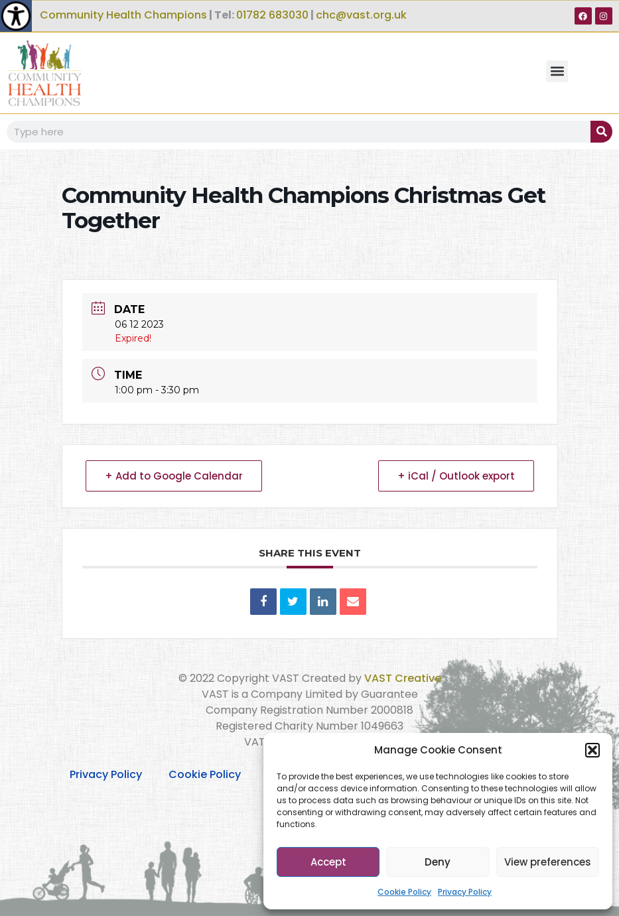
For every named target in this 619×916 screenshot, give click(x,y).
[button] (592, 750)
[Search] (601, 132)
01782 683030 (272, 15)
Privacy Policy (465, 891)
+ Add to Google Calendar (174, 476)
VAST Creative (402, 678)
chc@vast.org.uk (361, 15)
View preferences (547, 862)
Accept (328, 862)
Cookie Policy (404, 891)
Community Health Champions (123, 15)
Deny (437, 862)
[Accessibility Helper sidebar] (16, 16)
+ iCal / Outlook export (456, 476)
